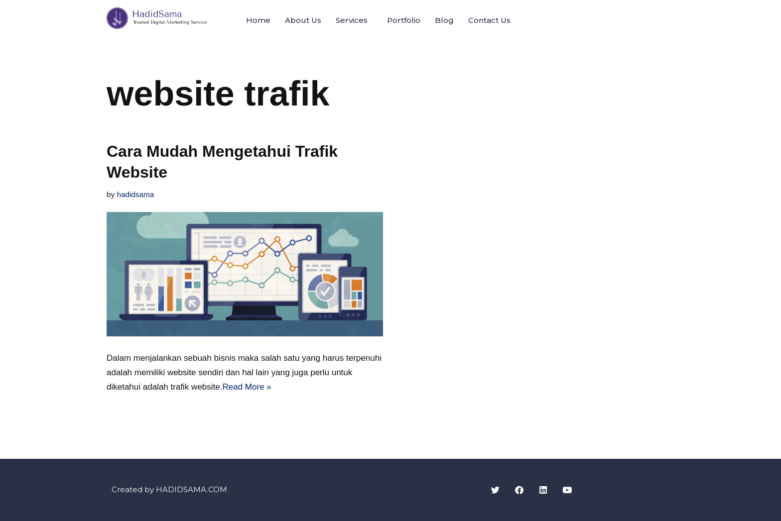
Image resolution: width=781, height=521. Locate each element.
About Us (303, 20)
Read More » (246, 387)
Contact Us (489, 20)
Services (352, 20)
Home (258, 20)
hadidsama (135, 194)
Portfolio (403, 20)
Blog (444, 20)
